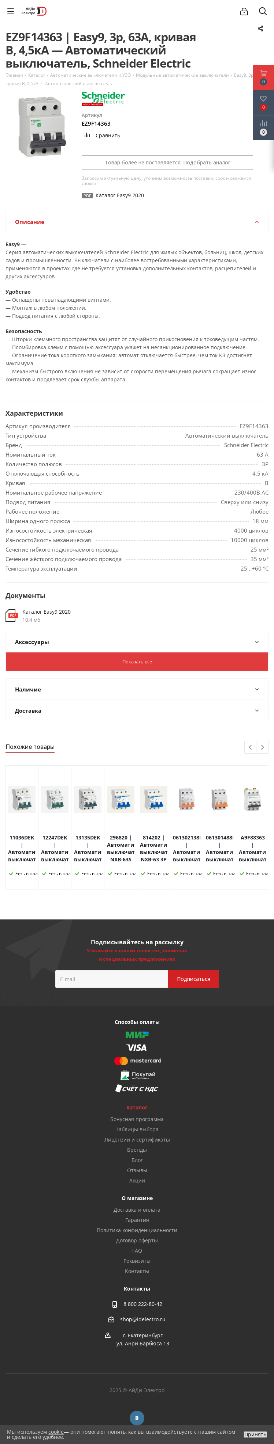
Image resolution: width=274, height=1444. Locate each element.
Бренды (137, 1149)
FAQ (137, 1250)
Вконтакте (137, 1418)
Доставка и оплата (137, 1209)
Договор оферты (137, 1240)
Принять (255, 1434)
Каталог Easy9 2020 (46, 611)
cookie (56, 1431)
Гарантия (137, 1219)
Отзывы (137, 1170)
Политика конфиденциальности (137, 1230)
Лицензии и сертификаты (137, 1139)
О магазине (137, 1198)
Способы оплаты (137, 1021)
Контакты (137, 1271)
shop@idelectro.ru (143, 1319)
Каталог (137, 1107)
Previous (251, 747)
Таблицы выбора (137, 1129)
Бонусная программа (137, 1119)
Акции (137, 1180)
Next (262, 747)
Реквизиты (137, 1260)
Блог (137, 1160)
